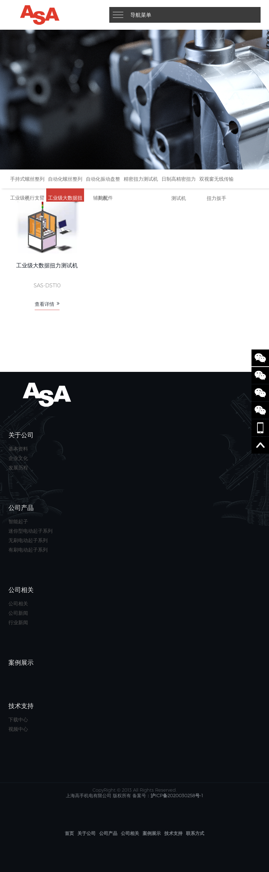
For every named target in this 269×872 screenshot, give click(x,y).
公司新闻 (18, 613)
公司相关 (18, 603)
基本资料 (18, 449)
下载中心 (18, 719)
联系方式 (195, 833)
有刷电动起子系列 (28, 550)
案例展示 (152, 833)
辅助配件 (103, 198)
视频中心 (18, 729)
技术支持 (173, 833)
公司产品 (108, 833)
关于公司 (86, 833)
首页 (69, 833)
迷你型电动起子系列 (30, 531)
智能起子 (18, 521)
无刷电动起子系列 (28, 540)
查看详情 (47, 309)
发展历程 (18, 467)
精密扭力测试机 (141, 179)
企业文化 (18, 458)
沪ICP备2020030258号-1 (177, 795)
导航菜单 (140, 15)
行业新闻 (18, 622)
